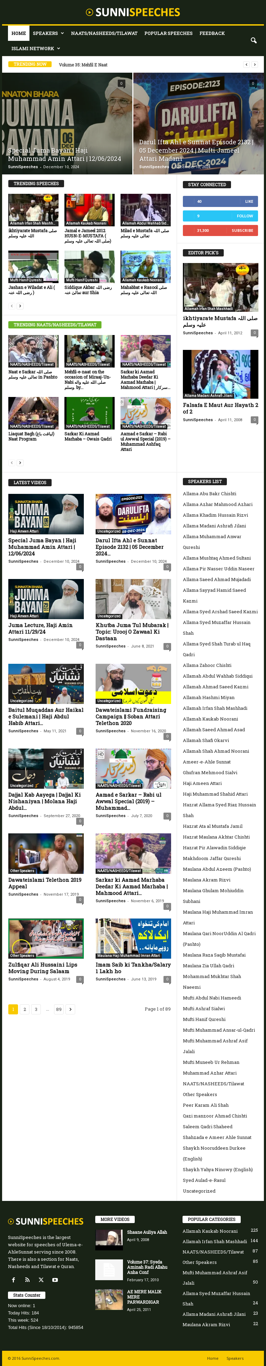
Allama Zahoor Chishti (207, 665)
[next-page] (20, 305)
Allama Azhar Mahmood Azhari (217, 504)
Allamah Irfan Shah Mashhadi (34, 223)
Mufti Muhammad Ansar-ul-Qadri (219, 1030)
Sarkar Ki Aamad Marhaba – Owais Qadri (88, 436)
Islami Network (35, 48)
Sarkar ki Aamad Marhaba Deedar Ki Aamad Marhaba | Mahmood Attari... (132, 886)
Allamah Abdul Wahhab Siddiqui (146, 223)
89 (59, 1009)
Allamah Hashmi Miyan (208, 697)
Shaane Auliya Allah (147, 1232)
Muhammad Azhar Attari (210, 1073)
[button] (253, 40)
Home (18, 33)
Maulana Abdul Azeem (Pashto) (217, 869)
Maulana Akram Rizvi (206, 880)
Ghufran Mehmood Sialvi (210, 772)
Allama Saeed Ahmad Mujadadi (217, 579)
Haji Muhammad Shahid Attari (215, 794)
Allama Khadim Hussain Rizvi (215, 515)
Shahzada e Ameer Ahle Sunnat (217, 1137)
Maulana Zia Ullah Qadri (208, 965)
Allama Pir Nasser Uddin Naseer (219, 569)
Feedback (212, 33)
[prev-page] (11, 305)
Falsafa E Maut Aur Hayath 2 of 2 (220, 408)
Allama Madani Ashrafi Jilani (208, 396)
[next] (254, 64)
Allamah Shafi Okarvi (206, 740)
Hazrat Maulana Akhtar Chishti (216, 837)
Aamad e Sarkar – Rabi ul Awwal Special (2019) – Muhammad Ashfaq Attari (145, 441)
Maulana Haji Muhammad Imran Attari (128, 956)
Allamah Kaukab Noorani (86, 223)
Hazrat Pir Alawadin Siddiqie (214, 847)
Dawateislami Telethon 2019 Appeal (44, 883)
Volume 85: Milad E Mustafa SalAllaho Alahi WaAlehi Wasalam (121, 64)
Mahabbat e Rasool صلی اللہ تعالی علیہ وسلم (144, 289)
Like (249, 201)
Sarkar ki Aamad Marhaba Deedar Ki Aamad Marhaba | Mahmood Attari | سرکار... (145, 379)
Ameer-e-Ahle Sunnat (207, 762)
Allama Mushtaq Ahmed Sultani (217, 558)
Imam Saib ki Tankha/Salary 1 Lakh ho (133, 968)
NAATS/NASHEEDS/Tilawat (104, 33)
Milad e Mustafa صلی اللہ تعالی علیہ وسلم (145, 233)
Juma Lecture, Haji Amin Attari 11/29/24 (40, 628)
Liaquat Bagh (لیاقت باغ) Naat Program (31, 436)
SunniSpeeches (23, 167)
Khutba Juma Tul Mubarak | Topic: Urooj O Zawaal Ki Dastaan (132, 632)
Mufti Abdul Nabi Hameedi (212, 998)
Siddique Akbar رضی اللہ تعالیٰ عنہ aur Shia (88, 289)
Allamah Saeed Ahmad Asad (214, 729)
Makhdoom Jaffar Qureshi (212, 858)
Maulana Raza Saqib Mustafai (214, 955)
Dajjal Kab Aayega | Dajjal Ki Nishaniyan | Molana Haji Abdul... (44, 801)
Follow (245, 215)
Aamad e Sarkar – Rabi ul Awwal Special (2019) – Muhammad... (128, 801)
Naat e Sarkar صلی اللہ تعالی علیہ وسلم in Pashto (32, 374)
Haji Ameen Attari (24, 531)
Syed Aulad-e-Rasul (204, 1180)
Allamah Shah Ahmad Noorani (216, 751)
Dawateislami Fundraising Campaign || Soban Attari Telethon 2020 (131, 716)
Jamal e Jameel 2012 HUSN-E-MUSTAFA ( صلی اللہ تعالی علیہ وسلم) (87, 236)
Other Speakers (22, 871)
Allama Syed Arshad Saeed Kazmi (220, 611)
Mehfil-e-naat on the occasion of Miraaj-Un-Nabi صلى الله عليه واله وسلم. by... (87, 379)
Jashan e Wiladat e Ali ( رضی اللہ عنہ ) (31, 289)
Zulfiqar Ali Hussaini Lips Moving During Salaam (42, 968)
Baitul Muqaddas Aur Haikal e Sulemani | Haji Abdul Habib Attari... (45, 716)
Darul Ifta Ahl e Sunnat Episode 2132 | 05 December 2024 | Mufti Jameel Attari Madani (196, 150)
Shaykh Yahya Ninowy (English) (218, 1169)
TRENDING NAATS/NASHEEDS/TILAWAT (55, 324)
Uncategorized (109, 531)
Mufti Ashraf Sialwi (204, 1008)
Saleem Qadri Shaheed (207, 1126)
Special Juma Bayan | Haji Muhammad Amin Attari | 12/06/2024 (64, 154)
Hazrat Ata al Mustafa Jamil (212, 826)
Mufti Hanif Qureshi (26, 280)
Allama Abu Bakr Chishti (209, 493)
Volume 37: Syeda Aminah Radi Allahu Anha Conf (147, 1267)
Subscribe (242, 230)
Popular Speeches (168, 33)
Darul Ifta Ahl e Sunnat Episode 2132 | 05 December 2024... (129, 547)
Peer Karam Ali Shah (206, 1105)
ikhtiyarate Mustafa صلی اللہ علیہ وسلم (32, 233)
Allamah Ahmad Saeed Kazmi (215, 687)
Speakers (48, 33)
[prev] (246, 64)
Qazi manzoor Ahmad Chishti (215, 1116)
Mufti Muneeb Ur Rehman (211, 1062)
